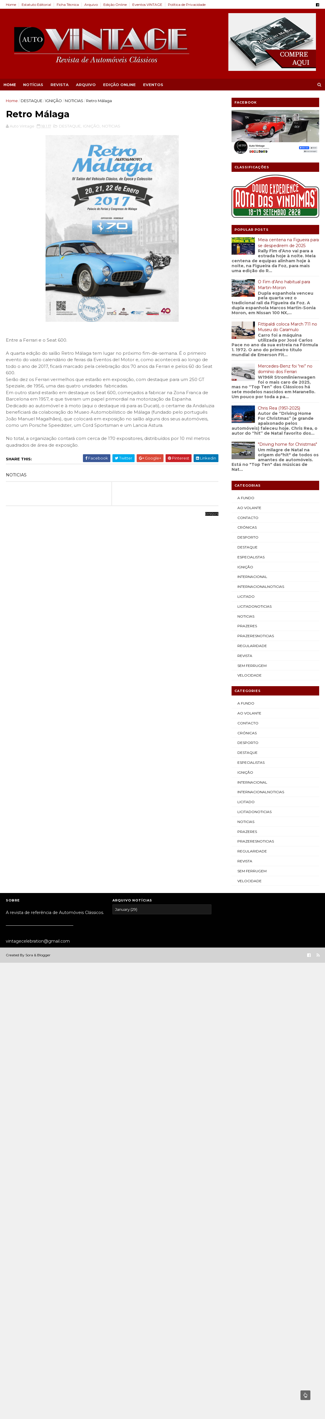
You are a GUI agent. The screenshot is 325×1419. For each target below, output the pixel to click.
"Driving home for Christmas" (287, 444)
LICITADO (246, 596)
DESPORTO (247, 537)
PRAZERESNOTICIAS (255, 636)
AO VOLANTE (249, 508)
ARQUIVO (86, 84)
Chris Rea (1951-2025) (279, 408)
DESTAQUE (31, 100)
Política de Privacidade (187, 4)
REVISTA (60, 84)
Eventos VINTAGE (147, 4)
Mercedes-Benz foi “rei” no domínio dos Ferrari (285, 369)
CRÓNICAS (247, 527)
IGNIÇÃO (53, 100)
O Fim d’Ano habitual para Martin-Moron (284, 284)
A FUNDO (245, 498)
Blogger (44, 955)
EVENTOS (153, 84)
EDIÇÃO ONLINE (119, 84)
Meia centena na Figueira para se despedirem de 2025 (288, 242)
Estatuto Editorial (36, 4)
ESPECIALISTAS (251, 557)
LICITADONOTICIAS (254, 606)
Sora (29, 955)
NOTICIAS (74, 100)
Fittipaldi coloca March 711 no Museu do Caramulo (287, 327)
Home (11, 4)
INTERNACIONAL (252, 576)
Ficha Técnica (68, 4)
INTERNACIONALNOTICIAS (260, 586)
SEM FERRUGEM (252, 665)
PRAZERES (247, 626)
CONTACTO (247, 517)
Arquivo (91, 4)
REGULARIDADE (252, 646)
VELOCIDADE (249, 675)
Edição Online (115, 4)
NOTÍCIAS (33, 84)
